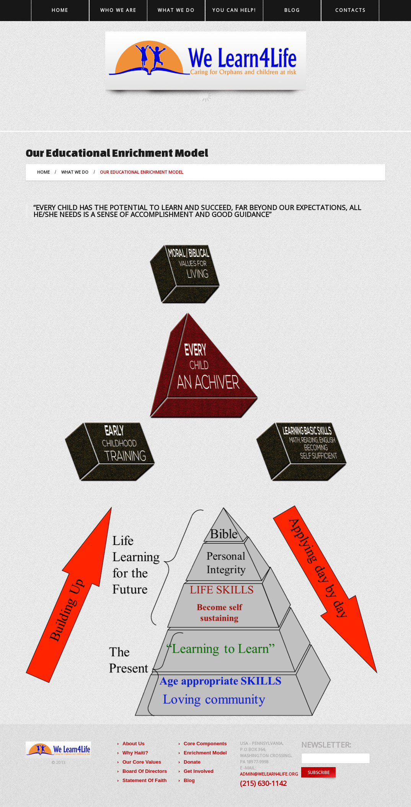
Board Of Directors (144, 771)
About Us (133, 743)
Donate (192, 762)
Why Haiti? (135, 753)
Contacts (350, 10)
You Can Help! (234, 10)
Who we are (118, 10)
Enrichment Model (205, 753)
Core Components (205, 743)
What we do (176, 10)
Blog (292, 10)
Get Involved (199, 771)
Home (60, 10)
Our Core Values (141, 762)
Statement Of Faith (144, 780)
